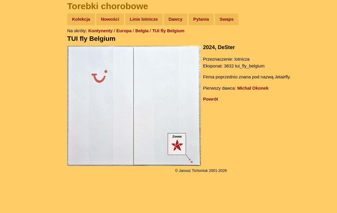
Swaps (227, 19)
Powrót (210, 98)
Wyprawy (20, 42)
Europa (124, 30)
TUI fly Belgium (168, 30)
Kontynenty (100, 30)
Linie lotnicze (144, 19)
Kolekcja (81, 19)
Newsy (17, 64)
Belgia (141, 30)
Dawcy (175, 19)
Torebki (18, 122)
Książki (17, 76)
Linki (15, 110)
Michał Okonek (253, 88)
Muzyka (18, 87)
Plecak (17, 99)
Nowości (110, 19)
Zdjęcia (17, 53)
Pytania (201, 19)
